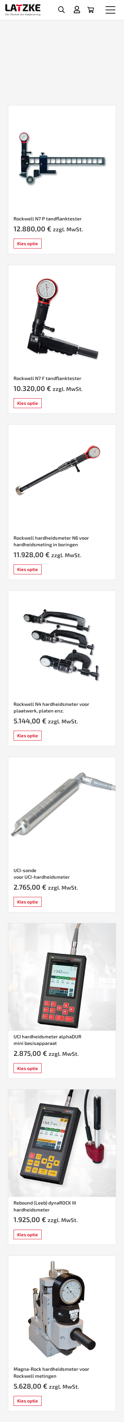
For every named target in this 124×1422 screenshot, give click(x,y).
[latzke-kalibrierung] (22, 10)
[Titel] (76, 9)
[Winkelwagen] (90, 10)
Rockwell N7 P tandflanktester (48, 218)
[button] (61, 10)
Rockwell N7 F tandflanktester (47, 378)
